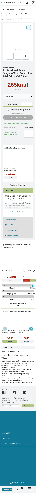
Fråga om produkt (11, 235)
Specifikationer (10, 219)
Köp (10, 341)
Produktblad (9, 225)
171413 (15, 127)
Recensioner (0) (11, 230)
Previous (5, 329)
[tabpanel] (18, 36)
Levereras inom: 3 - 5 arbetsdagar (18, 123)
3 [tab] (21, 50)
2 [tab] (18, 50)
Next (31, 329)
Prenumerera (27, 405)
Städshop (18, 433)
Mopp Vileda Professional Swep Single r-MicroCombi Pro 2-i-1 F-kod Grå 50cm (17, 18)
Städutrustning (13, 14)
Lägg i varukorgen (18, 117)
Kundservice (18, 438)
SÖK (22, 489)
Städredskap (24, 14)
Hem (2, 14)
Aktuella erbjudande (18, 444)
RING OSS (16, 489)
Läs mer (10, 177)
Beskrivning (9, 190)
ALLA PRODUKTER (30, 489)
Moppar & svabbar (6, 16)
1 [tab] (15, 50)
